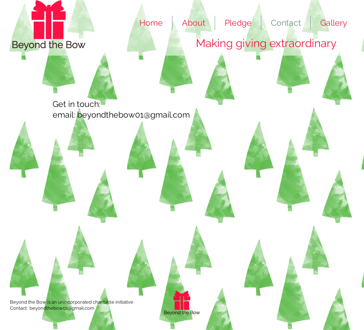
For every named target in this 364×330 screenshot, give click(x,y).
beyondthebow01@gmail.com (133, 114)
